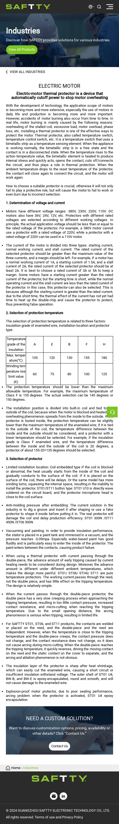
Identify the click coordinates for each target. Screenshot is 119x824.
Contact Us (59, 746)
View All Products (22, 49)
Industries (30, 768)
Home (15, 768)
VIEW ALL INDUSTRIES (25, 72)
